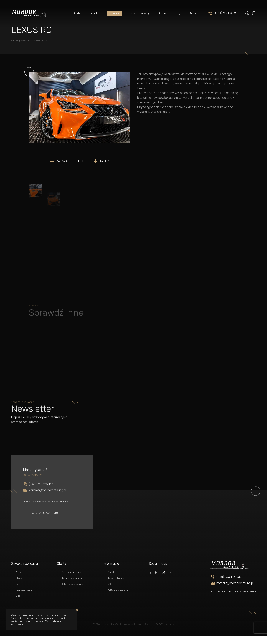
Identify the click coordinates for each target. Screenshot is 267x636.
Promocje (114, 13)
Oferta (76, 13)
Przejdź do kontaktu (44, 523)
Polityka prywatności (117, 590)
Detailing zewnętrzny (72, 584)
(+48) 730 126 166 (222, 13)
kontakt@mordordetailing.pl (47, 500)
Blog (178, 13)
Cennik (94, 13)
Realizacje (33, 40)
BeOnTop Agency (165, 624)
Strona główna (18, 40)
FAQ (109, 584)
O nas (162, 13)
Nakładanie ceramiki (71, 578)
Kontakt (194, 13)
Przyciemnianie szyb (71, 572)
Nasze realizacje (140, 13)
